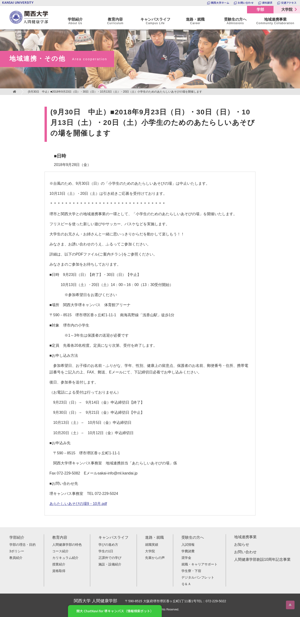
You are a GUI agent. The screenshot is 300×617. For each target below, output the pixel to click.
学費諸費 (188, 551)
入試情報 (188, 544)
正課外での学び (109, 558)
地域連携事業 (245, 537)
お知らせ (241, 544)
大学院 (286, 9)
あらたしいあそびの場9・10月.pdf (78, 504)
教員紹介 (15, 558)
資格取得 (58, 571)
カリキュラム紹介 (65, 558)
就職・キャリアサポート (199, 564)
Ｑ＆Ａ (186, 584)
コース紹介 (60, 551)
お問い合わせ (245, 552)
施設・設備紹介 (109, 564)
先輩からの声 (155, 558)
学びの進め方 (108, 544)
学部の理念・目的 (22, 544)
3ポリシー (16, 551)
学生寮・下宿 (191, 571)
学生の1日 (105, 551)
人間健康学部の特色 (67, 544)
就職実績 (151, 544)
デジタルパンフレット (197, 577)
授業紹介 (58, 564)
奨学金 (186, 558)
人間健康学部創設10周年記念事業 (262, 559)
